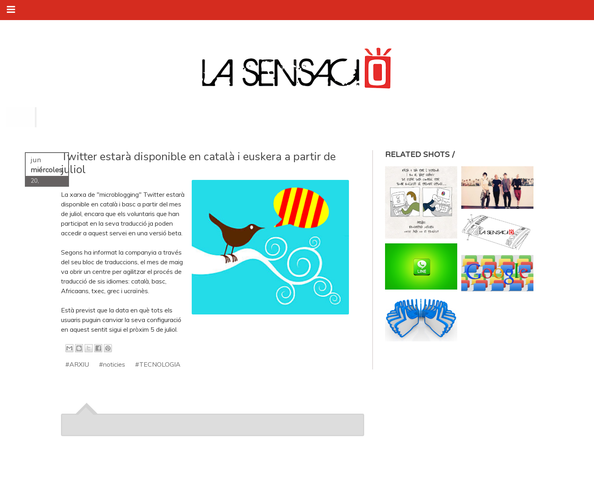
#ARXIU (77, 364)
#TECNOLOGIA (157, 364)
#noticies (112, 364)
